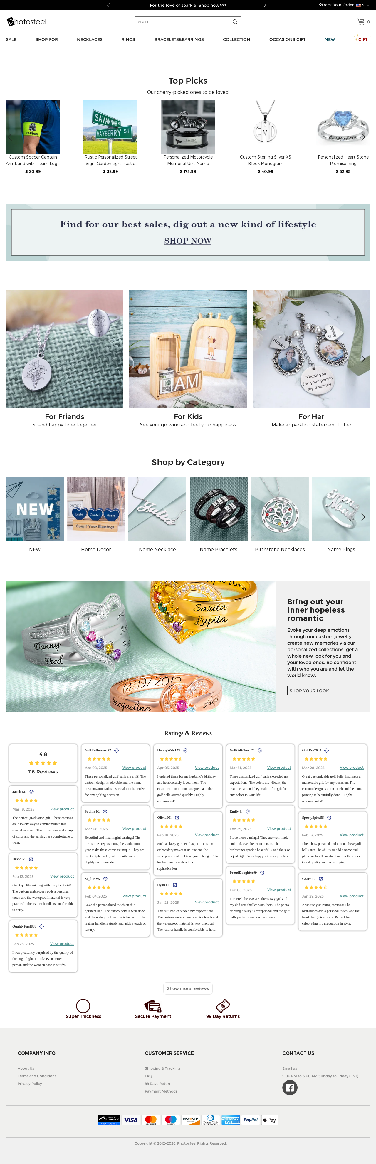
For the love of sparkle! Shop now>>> (188, 5)
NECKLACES (90, 39)
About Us (26, 1068)
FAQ (148, 1076)
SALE (11, 39)
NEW (330, 39)
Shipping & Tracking (162, 1068)
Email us (289, 1068)
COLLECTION (236, 39)
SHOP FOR (47, 39)
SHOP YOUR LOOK (309, 690)
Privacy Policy (30, 1083)
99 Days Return (158, 1083)
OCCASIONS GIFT (287, 39)
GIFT (362, 39)
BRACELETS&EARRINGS (179, 39)
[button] (363, 137)
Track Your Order (336, 4)
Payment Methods (161, 1091)
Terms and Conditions (37, 1076)
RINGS (128, 39)
